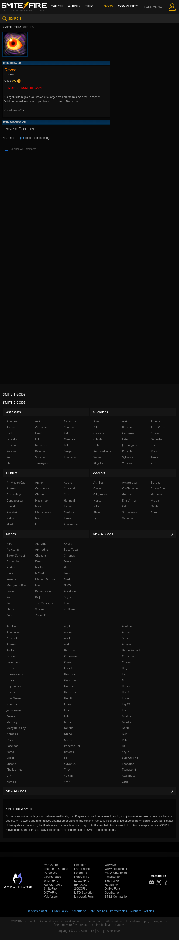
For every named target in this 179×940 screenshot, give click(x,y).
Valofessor (51, 896)
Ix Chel (39, 573)
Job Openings (98, 911)
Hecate (11, 692)
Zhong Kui (41, 615)
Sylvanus (70, 764)
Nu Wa (68, 734)
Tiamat (11, 609)
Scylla (125, 752)
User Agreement (36, 911)
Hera (10, 573)
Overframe (111, 892)
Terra (154, 457)
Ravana (40, 451)
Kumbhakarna (102, 451)
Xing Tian (99, 463)
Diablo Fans (112, 888)
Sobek (10, 758)
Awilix (10, 650)
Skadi (10, 524)
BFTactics (80, 884)
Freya (67, 561)
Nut (124, 734)
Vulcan (68, 776)
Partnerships (118, 911)
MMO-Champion (115, 872)
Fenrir (10, 680)
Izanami (12, 704)
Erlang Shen (158, 488)
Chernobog (14, 494)
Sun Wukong (130, 758)
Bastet (11, 427)
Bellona (11, 656)
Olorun (11, 591)
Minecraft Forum (85, 896)
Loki (66, 716)
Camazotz (41, 427)
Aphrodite (13, 638)
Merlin (68, 722)
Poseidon (12, 746)
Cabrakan (70, 656)
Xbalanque (129, 776)
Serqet (68, 451)
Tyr (95, 518)
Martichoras (43, 512)
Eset (124, 674)
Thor (67, 770)
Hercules (70, 692)
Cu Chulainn (130, 488)
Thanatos (128, 764)
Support (135, 911)
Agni (67, 626)
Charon (126, 662)
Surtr (154, 512)
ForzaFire (80, 872)
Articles (149, 911)
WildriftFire (51, 880)
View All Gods (89, 791)
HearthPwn (111, 884)
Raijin (38, 597)
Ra (123, 746)
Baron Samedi (131, 650)
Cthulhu (98, 439)
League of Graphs (56, 868)
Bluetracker (112, 880)
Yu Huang (70, 609)
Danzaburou (15, 674)
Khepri (126, 710)
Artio (67, 644)
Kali (66, 710)
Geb (124, 680)
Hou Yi (126, 692)
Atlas (96, 427)
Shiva (96, 512)
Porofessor (51, 872)
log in (21, 138)
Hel (66, 567)
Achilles (12, 626)
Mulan (155, 500)
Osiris (68, 740)
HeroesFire (81, 876)
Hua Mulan (14, 698)
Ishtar (125, 698)
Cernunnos (14, 662)
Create (56, 6)
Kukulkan (12, 716)
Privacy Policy (59, 911)
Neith (125, 728)
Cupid (68, 668)
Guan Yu (69, 686)
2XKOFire (80, 888)
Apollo (68, 638)
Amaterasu (14, 632)
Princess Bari (72, 746)
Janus (67, 704)
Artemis (12, 644)
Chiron (11, 668)
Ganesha (70, 680)
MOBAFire (51, 864)
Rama (10, 752)
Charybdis (70, 488)
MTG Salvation (84, 892)
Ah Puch (40, 544)
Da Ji (125, 668)
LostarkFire (81, 880)
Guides (74, 6)
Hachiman (41, 500)
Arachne (12, 421)
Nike (96, 506)
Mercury (12, 722)
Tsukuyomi (129, 770)
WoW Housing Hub (117, 868)
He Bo (39, 567)
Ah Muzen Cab (16, 482)
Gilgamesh (14, 686)
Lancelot (12, 439)
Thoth (67, 603)
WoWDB (110, 864)
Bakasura (70, 421)
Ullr (9, 776)
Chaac (68, 662)
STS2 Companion (116, 896)
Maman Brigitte (45, 579)
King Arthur (129, 500)
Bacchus (69, 650)
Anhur (68, 632)
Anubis (126, 632)
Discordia (70, 674)
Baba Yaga (71, 549)
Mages (11, 534)
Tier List (89, 12)
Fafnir (126, 439)
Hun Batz (70, 698)
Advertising (79, 911)
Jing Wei (127, 704)
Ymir (67, 782)
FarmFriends (82, 868)
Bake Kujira (158, 427)
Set (9, 457)
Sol (66, 758)
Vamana (127, 518)
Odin (10, 740)
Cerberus (128, 656)
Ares (125, 638)
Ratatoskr (70, 752)
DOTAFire (50, 892)
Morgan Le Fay (16, 728)
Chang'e (40, 556)
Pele (124, 740)
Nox (37, 585)
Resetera (80, 864)
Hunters (11, 473)
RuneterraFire (53, 884)
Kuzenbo (127, 451)
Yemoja (11, 782)
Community (128, 6)
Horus (97, 500)
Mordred (127, 722)
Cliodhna (69, 427)
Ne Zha (68, 728)
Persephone (43, 591)
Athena (126, 644)
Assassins (13, 412)
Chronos (69, 556)
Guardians (100, 412)
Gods (108, 6)
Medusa (127, 716)
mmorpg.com (113, 876)
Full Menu (153, 13)
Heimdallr (70, 500)
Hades (126, 686)
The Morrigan (15, 770)
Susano (11, 764)
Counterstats (52, 876)
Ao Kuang (13, 549)
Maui (154, 451)
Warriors (99, 473)
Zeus (125, 782)
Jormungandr (15, 710)
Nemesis (12, 734)
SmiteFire (50, 888)
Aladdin (127, 626)
